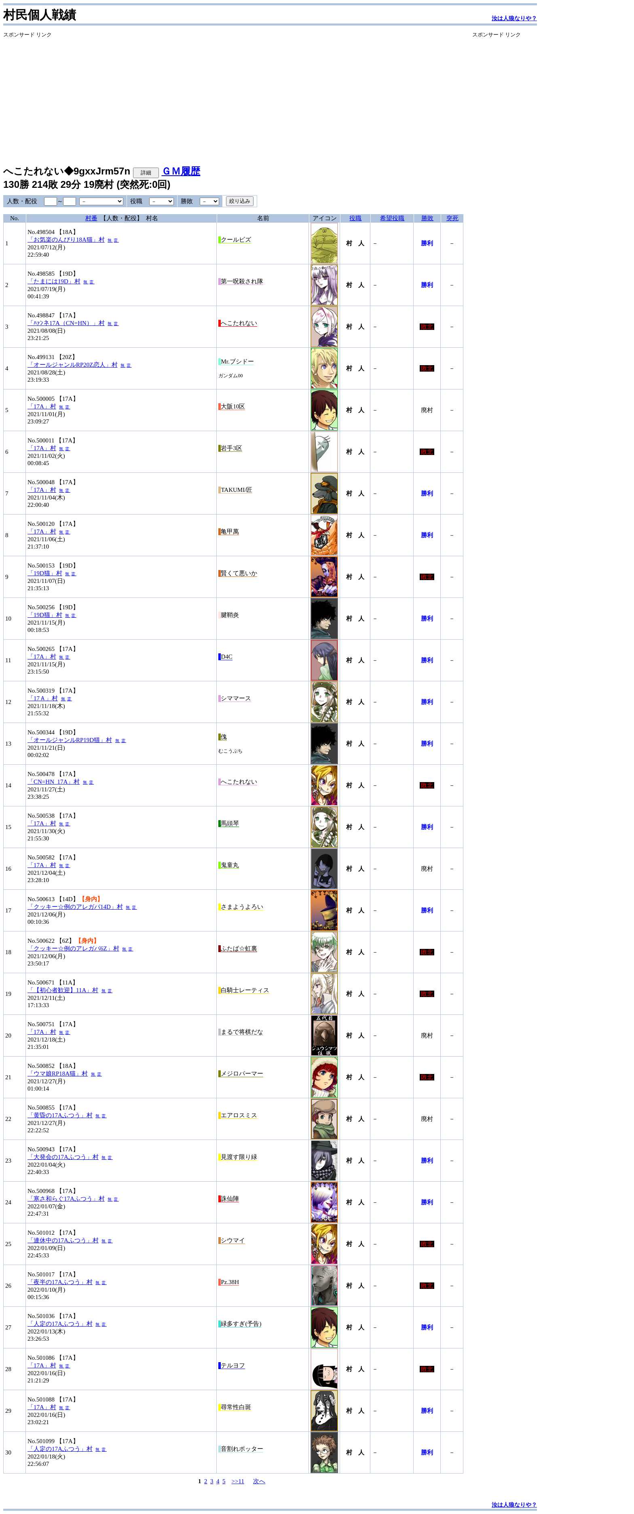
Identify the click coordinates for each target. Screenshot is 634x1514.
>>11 (238, 1481)
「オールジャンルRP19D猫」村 (69, 740)
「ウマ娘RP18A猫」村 (57, 1073)
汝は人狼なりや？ (514, 18)
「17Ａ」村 (42, 698)
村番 (91, 218)
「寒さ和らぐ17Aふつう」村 (66, 1198)
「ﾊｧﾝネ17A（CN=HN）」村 (66, 323)
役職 (355, 218)
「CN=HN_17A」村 (53, 781)
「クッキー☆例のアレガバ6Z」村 (73, 948)
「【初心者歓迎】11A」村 (62, 990)
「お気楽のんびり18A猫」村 (66, 239)
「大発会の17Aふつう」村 (63, 1157)
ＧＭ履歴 (180, 171)
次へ (259, 1481)
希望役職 (392, 218)
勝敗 (427, 218)
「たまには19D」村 (53, 281)
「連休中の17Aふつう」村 (63, 1240)
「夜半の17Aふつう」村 (60, 1282)
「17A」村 (41, 406)
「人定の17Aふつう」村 (60, 1323)
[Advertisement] (233, 95)
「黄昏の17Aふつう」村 (60, 1115)
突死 (452, 218)
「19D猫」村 (44, 573)
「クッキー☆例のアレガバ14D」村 (75, 907)
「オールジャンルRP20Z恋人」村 (72, 364)
